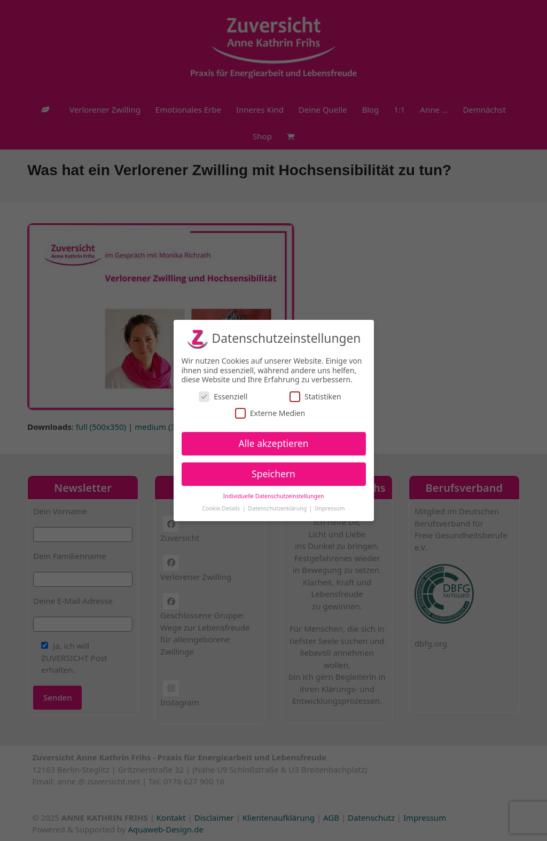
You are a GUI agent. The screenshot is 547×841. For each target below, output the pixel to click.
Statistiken (315, 396)
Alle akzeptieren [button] (274, 443)
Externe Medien (270, 413)
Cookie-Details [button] (221, 508)
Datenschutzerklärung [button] (278, 508)
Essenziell (223, 396)
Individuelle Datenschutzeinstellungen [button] (273, 496)
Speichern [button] (273, 473)
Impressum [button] (330, 508)
